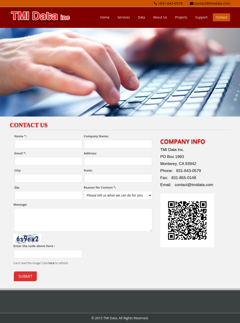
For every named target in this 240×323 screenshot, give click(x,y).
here (52, 263)
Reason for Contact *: (100, 187)
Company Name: (96, 136)
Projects (181, 17)
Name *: (20, 136)
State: (88, 170)
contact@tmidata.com (212, 3)
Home (105, 17)
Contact (221, 17)
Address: (90, 153)
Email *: (20, 153)
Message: (20, 204)
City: (17, 170)
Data (141, 17)
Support (201, 17)
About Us (160, 17)
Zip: (17, 187)
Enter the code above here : (34, 246)
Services (123, 17)
